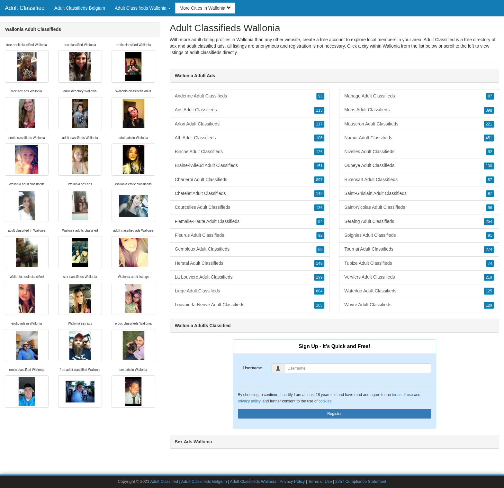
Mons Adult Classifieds (419, 110)
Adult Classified (25, 8)
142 (319, 193)
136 (319, 208)
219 (489, 277)
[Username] (357, 368)
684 (319, 291)
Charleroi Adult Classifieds (250, 179)
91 (490, 235)
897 (319, 180)
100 (489, 166)
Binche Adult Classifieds (250, 151)
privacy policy (249, 401)
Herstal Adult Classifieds (250, 263)
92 (320, 235)
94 (320, 221)
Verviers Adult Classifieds (419, 277)
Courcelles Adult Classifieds (250, 207)
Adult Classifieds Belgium (79, 8)
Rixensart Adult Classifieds (419, 179)
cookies (325, 401)
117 (319, 124)
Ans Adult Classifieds (250, 110)
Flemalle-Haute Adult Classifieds (250, 221)
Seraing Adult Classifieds (419, 221)
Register (334, 413)
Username (252, 368)
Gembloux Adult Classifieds (250, 249)
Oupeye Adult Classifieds (419, 165)
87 (490, 96)
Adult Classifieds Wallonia (253, 481)
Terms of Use (320, 481)
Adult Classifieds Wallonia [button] (143, 8)
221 (489, 124)
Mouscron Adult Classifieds (419, 124)
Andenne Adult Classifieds (250, 96)
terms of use (402, 394)
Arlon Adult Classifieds (250, 124)
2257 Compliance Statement (360, 481)
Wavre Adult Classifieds (419, 304)
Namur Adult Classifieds (419, 138)
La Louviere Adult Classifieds (250, 277)
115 (319, 110)
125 (489, 291)
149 (319, 263)
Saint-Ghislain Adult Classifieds (419, 193)
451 (489, 138)
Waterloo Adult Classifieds (419, 291)
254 (489, 221)
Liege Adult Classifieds (250, 291)
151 (319, 166)
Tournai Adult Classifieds (419, 249)
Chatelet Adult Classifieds (250, 193)
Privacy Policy (292, 481)
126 (319, 152)
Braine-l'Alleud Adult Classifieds (250, 165)
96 (490, 208)
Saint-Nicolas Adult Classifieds (419, 207)
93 (320, 96)
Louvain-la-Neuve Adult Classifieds (250, 304)
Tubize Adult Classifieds (419, 263)
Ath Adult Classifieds (250, 138)
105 (319, 305)
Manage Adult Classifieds (419, 96)
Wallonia (391, 46)
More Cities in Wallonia (205, 8)
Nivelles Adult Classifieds (419, 151)
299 (319, 277)
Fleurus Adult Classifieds (250, 235)
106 (319, 138)
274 (489, 249)
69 (320, 249)
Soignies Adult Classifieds (419, 235)
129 (489, 305)
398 (489, 110)
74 (490, 263)
